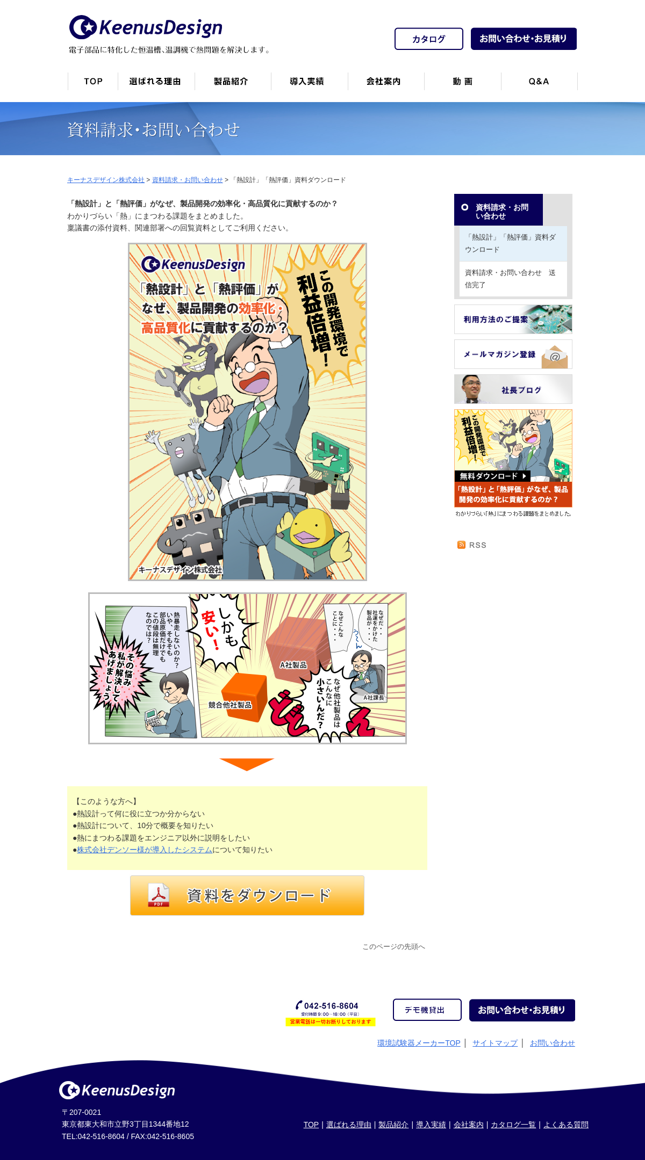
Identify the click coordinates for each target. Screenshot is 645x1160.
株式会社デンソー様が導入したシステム (144, 849)
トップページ (92, 85)
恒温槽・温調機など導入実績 (309, 85)
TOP (311, 1124)
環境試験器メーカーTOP (419, 1043)
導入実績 (431, 1124)
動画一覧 (462, 85)
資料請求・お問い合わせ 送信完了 (510, 278)
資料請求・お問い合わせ (502, 211)
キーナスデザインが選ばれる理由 (156, 85)
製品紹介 (233, 85)
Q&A (539, 85)
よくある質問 (566, 1124)
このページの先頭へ (393, 947)
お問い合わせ (552, 1043)
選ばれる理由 (348, 1124)
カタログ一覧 (513, 1124)
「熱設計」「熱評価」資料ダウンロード (510, 243)
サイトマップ (495, 1043)
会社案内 (386, 85)
